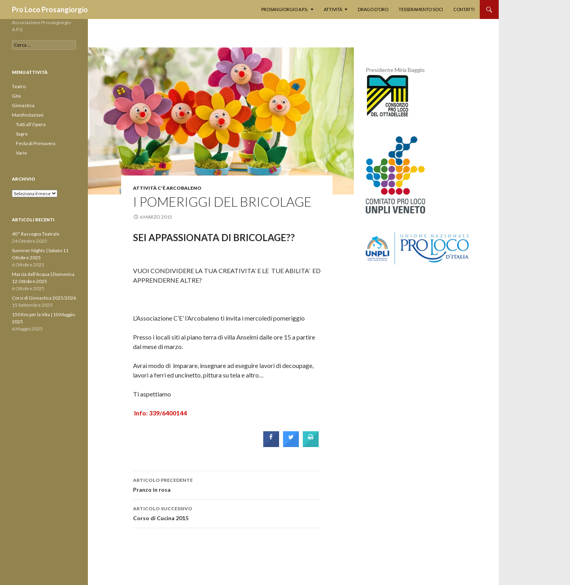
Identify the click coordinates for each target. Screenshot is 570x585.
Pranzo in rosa (227, 484)
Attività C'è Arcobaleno (167, 188)
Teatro (19, 86)
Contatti (464, 9)
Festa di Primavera (35, 143)
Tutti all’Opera (31, 124)
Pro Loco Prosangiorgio (50, 9)
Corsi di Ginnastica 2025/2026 (44, 298)
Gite (16, 96)
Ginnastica (23, 105)
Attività (333, 9)
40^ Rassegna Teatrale (35, 234)
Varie (21, 153)
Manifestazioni (28, 115)
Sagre (22, 134)
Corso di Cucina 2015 (227, 512)
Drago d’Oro (373, 9)
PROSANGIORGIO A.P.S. (284, 9)
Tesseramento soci (421, 9)
